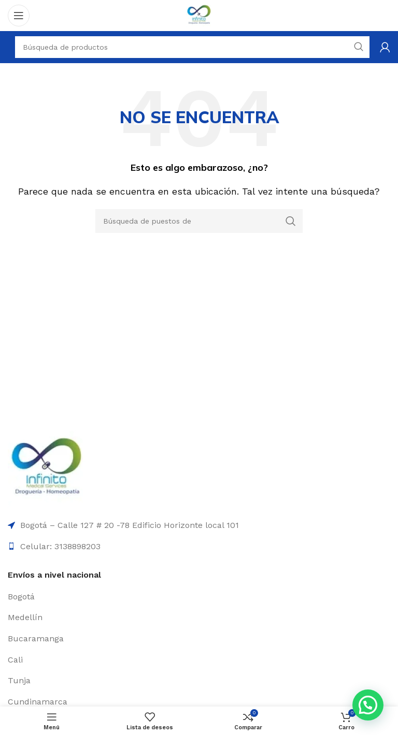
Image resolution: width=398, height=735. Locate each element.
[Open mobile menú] (19, 15)
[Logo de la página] (199, 15)
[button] (367, 705)
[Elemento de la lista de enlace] (199, 597)
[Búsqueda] (199, 221)
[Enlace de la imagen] (47, 469)
